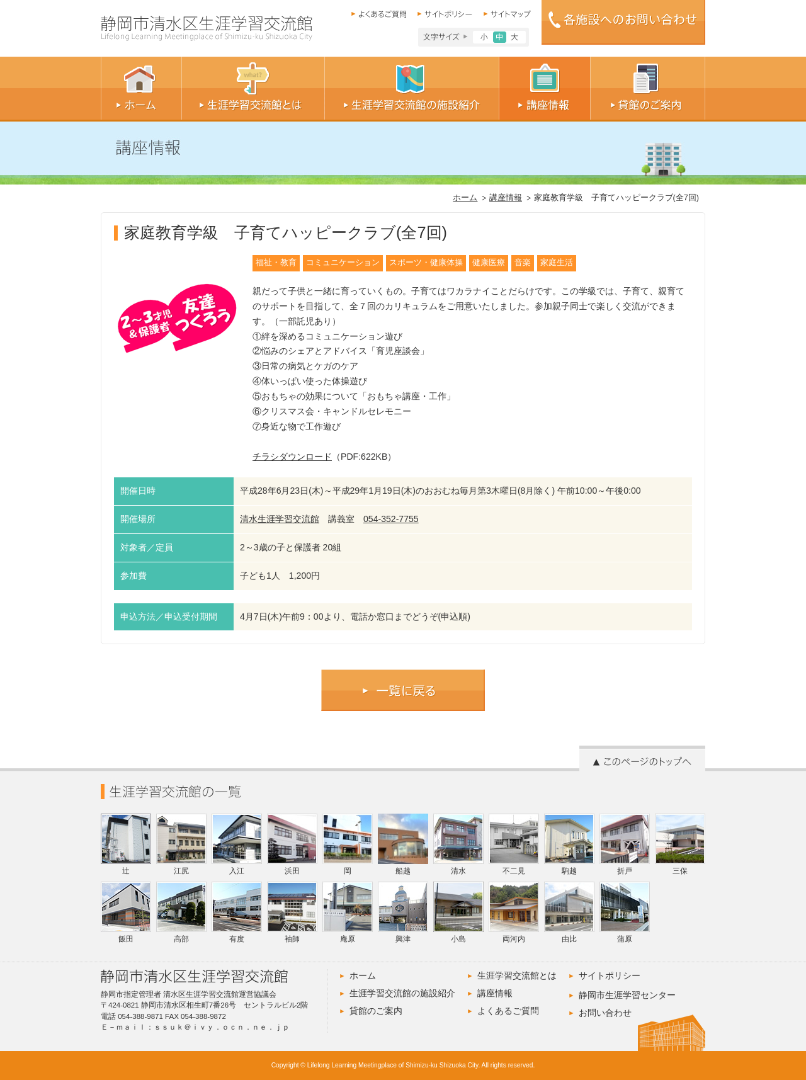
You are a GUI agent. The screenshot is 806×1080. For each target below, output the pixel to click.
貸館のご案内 (375, 1011)
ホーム (465, 197)
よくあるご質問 (508, 1011)
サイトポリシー (609, 975)
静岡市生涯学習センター (627, 995)
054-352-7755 (391, 519)
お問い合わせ (605, 1013)
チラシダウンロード (292, 457)
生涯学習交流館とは (517, 975)
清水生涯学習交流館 (279, 519)
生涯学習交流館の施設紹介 (402, 993)
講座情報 (505, 197)
